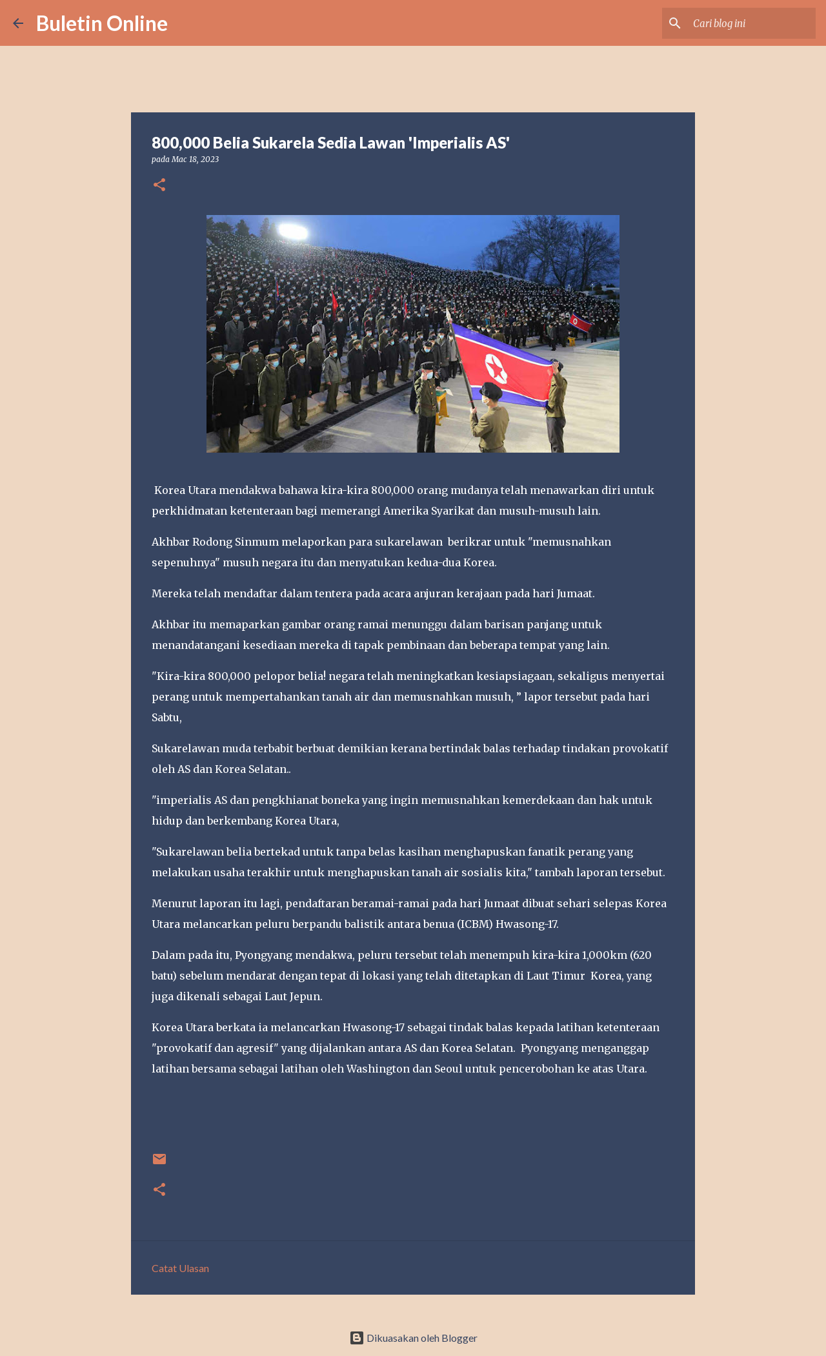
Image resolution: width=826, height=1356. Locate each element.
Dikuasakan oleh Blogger (413, 1337)
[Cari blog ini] (748, 23)
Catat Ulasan (180, 1268)
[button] (159, 185)
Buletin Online (102, 23)
